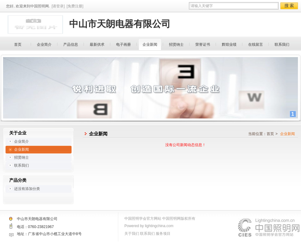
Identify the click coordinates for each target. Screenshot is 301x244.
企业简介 (44, 44)
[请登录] (58, 6)
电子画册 (123, 44)
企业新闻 (150, 44)
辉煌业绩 (229, 44)
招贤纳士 (176, 44)
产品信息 (70, 44)
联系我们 (282, 44)
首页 (18, 44)
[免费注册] (75, 6)
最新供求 (97, 44)
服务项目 (163, 233)
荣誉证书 (202, 44)
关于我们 (131, 233)
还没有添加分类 (27, 189)
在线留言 (255, 44)
